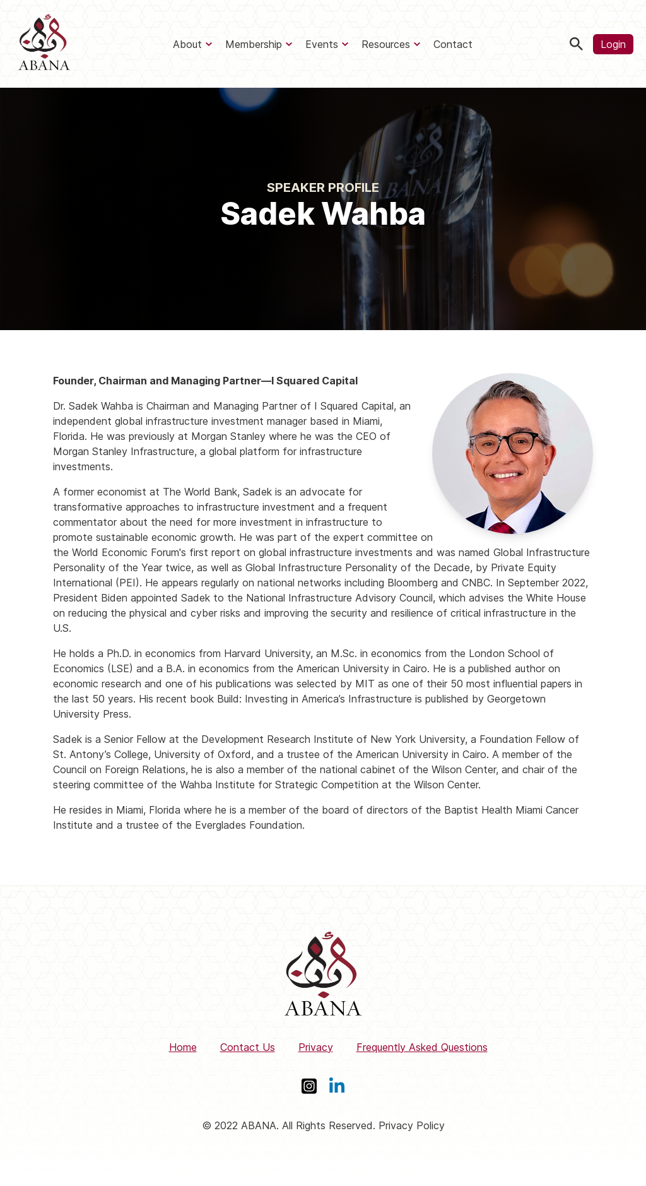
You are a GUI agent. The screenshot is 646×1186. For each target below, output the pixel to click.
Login (613, 44)
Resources (385, 44)
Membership (253, 44)
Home (183, 1047)
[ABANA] (44, 44)
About (187, 44)
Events (321, 44)
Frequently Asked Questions (422, 1047)
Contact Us (247, 1047)
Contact (453, 44)
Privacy (315, 1047)
